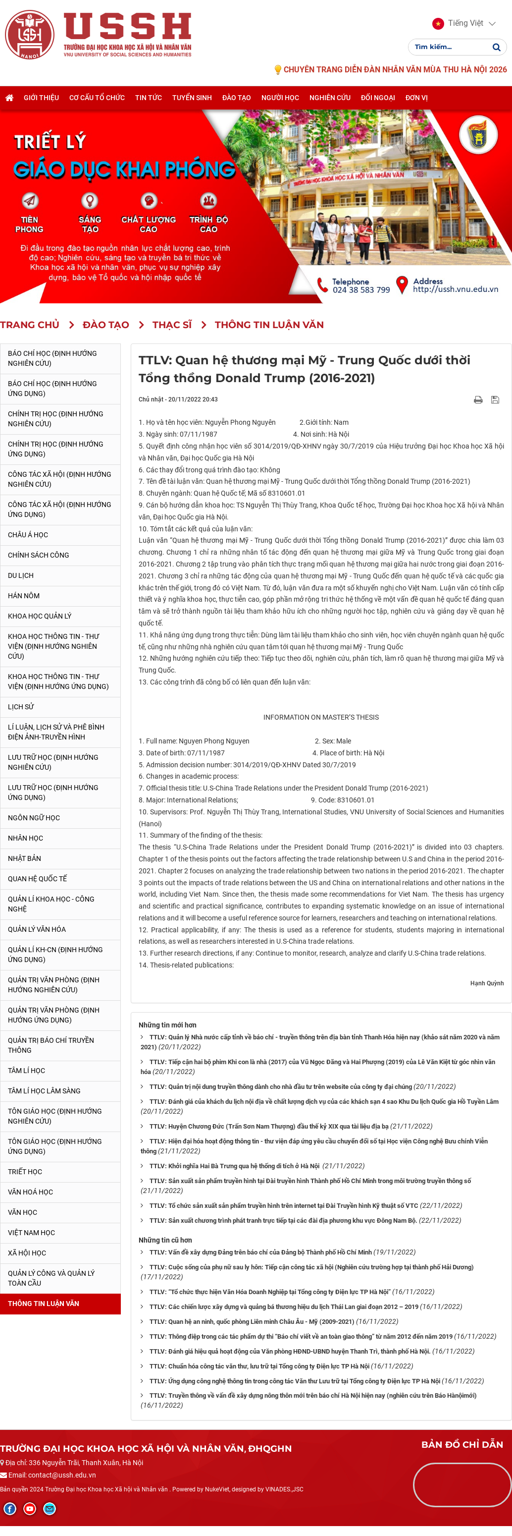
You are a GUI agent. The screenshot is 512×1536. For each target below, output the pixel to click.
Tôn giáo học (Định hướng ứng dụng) (55, 1146)
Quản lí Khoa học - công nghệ (51, 904)
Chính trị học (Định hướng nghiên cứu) (55, 419)
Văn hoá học (30, 1192)
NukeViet (217, 1489)
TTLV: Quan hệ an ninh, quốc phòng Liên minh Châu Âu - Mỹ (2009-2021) (252, 1321)
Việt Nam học (31, 1233)
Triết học (25, 1172)
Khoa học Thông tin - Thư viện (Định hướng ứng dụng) (58, 681)
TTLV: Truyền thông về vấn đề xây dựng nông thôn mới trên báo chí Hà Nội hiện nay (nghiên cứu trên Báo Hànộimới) (313, 1395)
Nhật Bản (24, 858)
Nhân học (25, 838)
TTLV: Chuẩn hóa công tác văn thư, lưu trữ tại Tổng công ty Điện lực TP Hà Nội (259, 1366)
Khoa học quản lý (39, 616)
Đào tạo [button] (236, 98)
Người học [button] (280, 98)
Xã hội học (27, 1253)
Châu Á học (28, 535)
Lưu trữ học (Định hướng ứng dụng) (53, 792)
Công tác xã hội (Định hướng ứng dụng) (59, 509)
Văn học (22, 1212)
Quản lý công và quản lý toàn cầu (51, 1278)
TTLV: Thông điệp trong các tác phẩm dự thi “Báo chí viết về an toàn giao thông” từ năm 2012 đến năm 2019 (301, 1336)
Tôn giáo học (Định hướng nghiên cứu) (55, 1116)
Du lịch (21, 575)
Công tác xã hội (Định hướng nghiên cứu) (59, 479)
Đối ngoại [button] (378, 98)
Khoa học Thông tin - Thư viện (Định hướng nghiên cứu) (53, 646)
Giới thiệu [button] (41, 98)
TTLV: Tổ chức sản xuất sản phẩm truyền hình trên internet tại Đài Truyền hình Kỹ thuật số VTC (284, 1205)
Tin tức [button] (148, 98)
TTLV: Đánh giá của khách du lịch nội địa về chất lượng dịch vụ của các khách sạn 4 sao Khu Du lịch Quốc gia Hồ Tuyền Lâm (324, 1101)
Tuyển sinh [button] (192, 98)
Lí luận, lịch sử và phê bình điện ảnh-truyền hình (56, 732)
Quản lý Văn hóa (37, 929)
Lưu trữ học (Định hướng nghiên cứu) (53, 762)
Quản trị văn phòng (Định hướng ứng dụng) (54, 1015)
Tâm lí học (26, 1071)
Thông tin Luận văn (43, 1304)
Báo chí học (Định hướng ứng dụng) (52, 389)
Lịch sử (21, 707)
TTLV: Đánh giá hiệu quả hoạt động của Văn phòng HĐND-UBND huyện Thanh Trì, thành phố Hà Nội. (290, 1351)
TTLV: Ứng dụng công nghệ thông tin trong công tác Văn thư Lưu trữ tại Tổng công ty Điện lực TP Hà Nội (295, 1381)
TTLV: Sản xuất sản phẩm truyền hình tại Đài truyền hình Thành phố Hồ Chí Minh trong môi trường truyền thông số (310, 1181)
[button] (457, 24)
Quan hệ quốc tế (37, 879)
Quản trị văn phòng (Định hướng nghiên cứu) (54, 985)
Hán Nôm (24, 596)
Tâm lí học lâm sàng (44, 1091)
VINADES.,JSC (284, 1489)
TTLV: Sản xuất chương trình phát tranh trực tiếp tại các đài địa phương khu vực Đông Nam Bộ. (283, 1220)
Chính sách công (38, 555)
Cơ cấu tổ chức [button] (97, 98)
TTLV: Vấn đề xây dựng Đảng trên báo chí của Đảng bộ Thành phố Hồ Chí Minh (261, 1252)
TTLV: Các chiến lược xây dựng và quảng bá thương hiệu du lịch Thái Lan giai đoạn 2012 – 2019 (284, 1306)
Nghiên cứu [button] (330, 98)
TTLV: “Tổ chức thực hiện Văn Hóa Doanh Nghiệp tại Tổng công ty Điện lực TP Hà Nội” (270, 1292)
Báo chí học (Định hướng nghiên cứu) (52, 358)
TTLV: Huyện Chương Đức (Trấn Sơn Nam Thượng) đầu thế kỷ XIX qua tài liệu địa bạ (269, 1126)
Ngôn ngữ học (34, 818)
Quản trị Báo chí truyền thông (51, 1045)
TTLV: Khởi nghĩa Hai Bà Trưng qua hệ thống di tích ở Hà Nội (235, 1166)
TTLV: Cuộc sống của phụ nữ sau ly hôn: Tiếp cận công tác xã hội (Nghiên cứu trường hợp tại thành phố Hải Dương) (312, 1267)
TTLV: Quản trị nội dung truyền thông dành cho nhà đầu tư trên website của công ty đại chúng (281, 1086)
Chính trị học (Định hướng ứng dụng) (55, 449)
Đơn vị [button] (417, 98)
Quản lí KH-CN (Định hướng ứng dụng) (55, 955)
